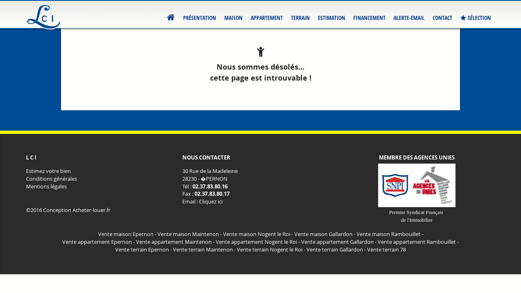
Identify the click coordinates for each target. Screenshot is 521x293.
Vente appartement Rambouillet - (418, 241)
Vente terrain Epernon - (143, 249)
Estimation (331, 18)
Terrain (300, 18)
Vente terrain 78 (386, 249)
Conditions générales (51, 178)
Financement (369, 18)
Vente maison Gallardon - (324, 234)
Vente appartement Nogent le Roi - (258, 241)
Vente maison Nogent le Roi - (258, 234)
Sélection (475, 18)
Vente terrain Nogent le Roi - (271, 249)
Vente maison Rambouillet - (390, 234)
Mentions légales (46, 186)
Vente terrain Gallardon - (336, 249)
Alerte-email (409, 18)
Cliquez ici (211, 201)
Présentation (199, 18)
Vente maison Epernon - (127, 234)
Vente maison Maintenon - (190, 234)
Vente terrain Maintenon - (204, 249)
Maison (233, 18)
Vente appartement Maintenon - (175, 241)
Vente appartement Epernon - (98, 241)
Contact (442, 18)
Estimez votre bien (48, 171)
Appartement (267, 18)
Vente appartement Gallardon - (339, 241)
